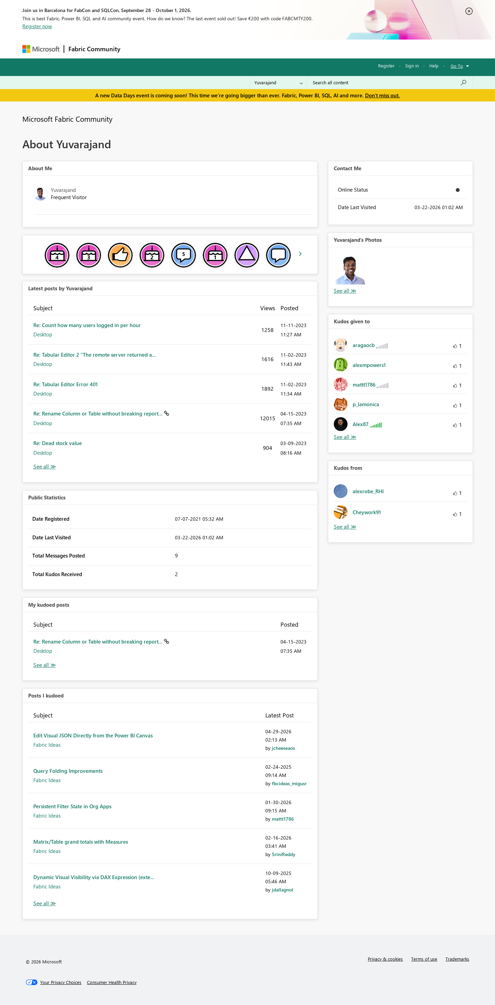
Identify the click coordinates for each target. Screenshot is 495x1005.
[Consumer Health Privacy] (111, 982)
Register (386, 65)
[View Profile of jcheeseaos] (283, 748)
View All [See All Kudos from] (345, 527)
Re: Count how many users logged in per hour (87, 325)
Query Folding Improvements (67, 770)
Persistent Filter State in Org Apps (72, 806)
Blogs (255, 49)
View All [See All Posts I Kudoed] (44, 903)
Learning (282, 49)
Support (311, 49)
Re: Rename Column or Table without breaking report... (98, 413)
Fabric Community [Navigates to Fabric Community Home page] (94, 49)
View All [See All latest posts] (44, 467)
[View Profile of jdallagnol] (282, 889)
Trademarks (457, 959)
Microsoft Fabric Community (67, 118)
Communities (225, 49)
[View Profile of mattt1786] (283, 818)
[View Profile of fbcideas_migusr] (289, 783)
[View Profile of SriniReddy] (283, 854)
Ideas (194, 49)
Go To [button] (457, 66)
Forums (136, 49)
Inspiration (166, 49)
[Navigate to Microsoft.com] (40, 49)
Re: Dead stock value (57, 443)
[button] (350, 269)
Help (434, 65)
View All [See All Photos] (345, 291)
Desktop (42, 334)
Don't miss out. (382, 95)
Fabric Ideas (46, 744)
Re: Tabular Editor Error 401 (65, 384)
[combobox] (390, 82)
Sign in (412, 65)
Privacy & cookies (385, 959)
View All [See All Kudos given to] (345, 437)
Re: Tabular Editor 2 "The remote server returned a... (94, 354)
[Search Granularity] (278, 82)
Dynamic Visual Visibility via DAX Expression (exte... (93, 877)
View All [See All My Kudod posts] (44, 665)
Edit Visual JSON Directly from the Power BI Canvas (93, 735)
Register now (37, 26)
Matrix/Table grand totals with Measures (80, 841)
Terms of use (424, 959)
